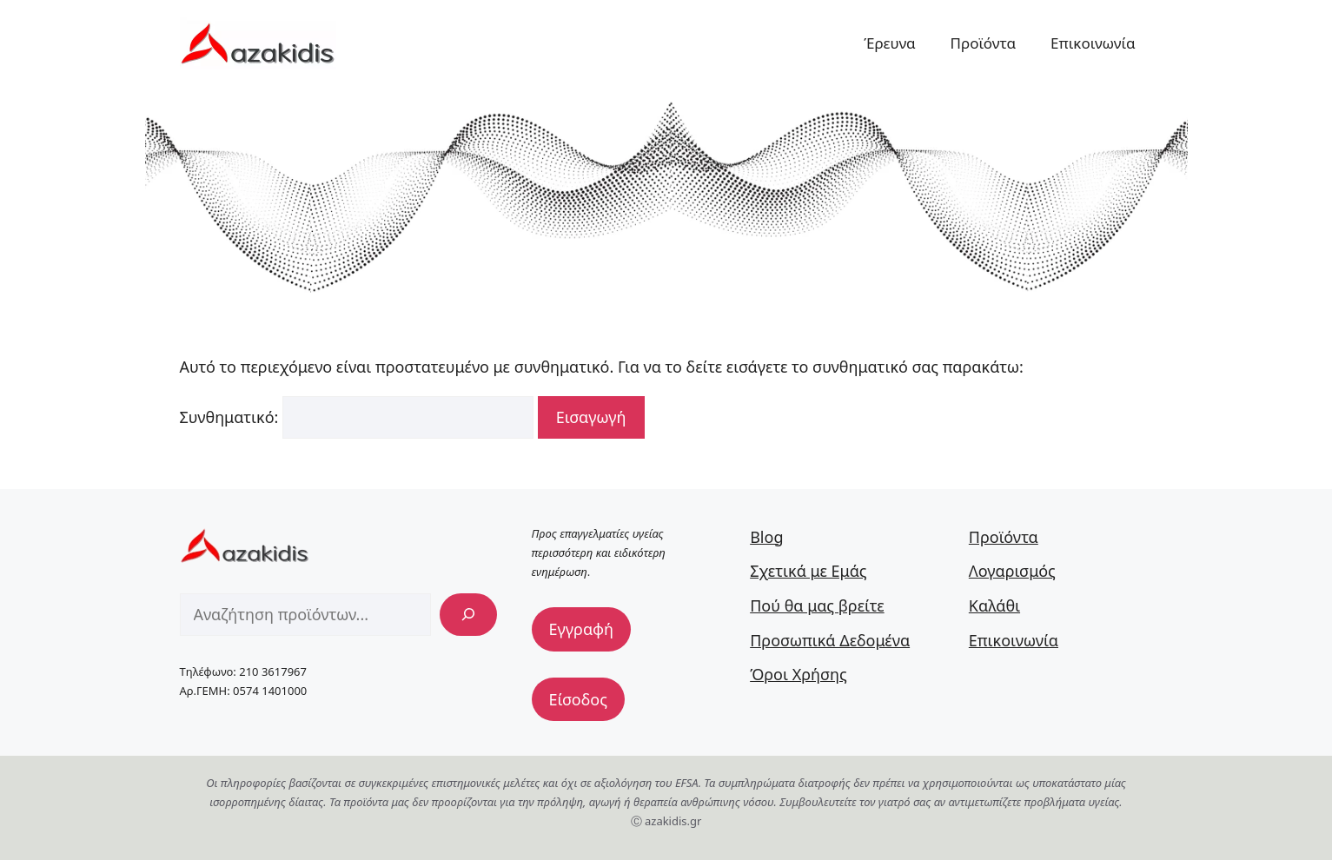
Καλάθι (994, 605)
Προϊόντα (984, 43)
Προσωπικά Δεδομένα (830, 640)
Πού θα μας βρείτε (817, 605)
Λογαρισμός (1012, 570)
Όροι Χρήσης (798, 674)
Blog (766, 536)
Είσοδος (578, 699)
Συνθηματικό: (357, 417)
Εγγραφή (581, 629)
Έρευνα (889, 43)
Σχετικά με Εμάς (808, 570)
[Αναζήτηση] (468, 614)
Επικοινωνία (1092, 43)
